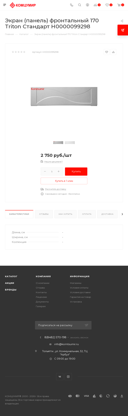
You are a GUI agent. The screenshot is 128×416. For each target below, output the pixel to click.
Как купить (65, 214)
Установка (76, 301)
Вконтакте (59, 376)
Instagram (68, 376)
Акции (9, 283)
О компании (42, 283)
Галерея (41, 306)
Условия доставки (80, 292)
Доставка (107, 214)
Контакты (41, 292)
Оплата (87, 214)
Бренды (10, 289)
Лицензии (41, 297)
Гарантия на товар (80, 297)
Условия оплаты (79, 287)
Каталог (11, 276)
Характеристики (19, 214)
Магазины (75, 283)
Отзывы (44, 214)
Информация (80, 276)
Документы (42, 301)
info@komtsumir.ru (66, 344)
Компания (43, 276)
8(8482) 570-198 (55, 337)
